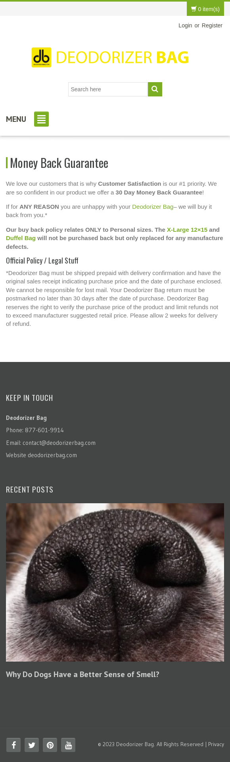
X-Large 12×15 (187, 229)
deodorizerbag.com (52, 455)
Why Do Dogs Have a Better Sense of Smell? (82, 674)
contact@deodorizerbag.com (59, 442)
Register (212, 25)
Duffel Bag (21, 238)
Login (185, 25)
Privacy (216, 744)
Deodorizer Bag (152, 206)
